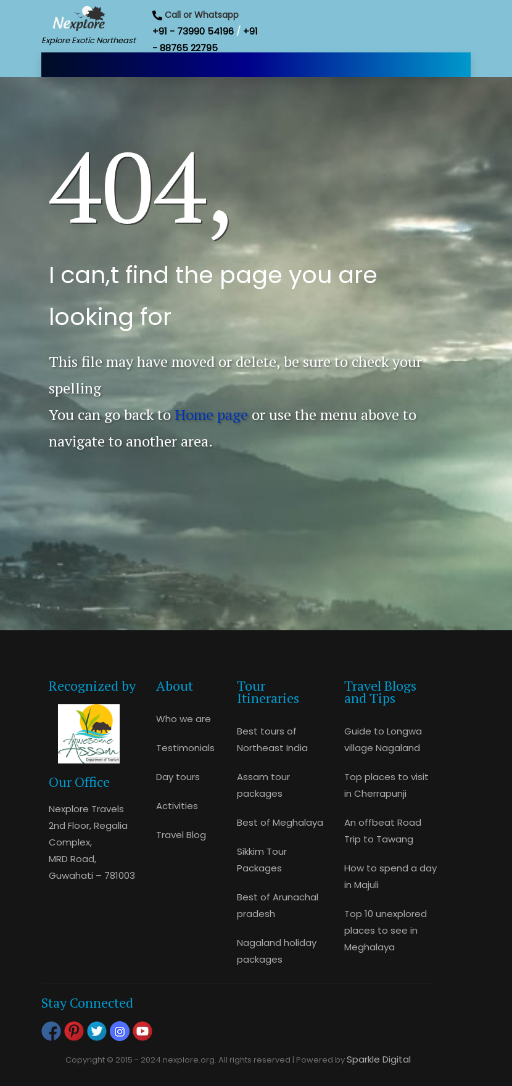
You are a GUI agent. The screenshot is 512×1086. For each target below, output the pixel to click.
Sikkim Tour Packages (262, 859)
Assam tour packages (263, 785)
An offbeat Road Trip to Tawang (382, 830)
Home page (211, 414)
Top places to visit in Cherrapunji (386, 785)
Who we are (183, 718)
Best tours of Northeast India (272, 739)
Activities (177, 805)
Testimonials (185, 747)
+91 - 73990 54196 (193, 31)
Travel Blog (181, 834)
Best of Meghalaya (280, 822)
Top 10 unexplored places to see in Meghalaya (385, 930)
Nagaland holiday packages (276, 951)
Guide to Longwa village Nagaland (383, 739)
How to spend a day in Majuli (390, 876)
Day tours (178, 776)
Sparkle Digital (379, 1059)
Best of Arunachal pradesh (277, 905)
